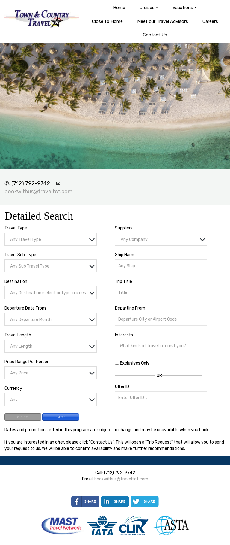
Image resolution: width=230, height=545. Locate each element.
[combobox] (50, 239)
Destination (15, 281)
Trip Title (123, 281)
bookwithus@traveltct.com (38, 191)
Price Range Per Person (26, 361)
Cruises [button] (147, 7)
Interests (124, 335)
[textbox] (52, 239)
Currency (13, 388)
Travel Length (17, 335)
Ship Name (125, 254)
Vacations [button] (182, 7)
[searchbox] (162, 345)
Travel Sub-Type (20, 254)
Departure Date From (25, 308)
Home (119, 7)
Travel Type (15, 228)
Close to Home (107, 21)
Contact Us (155, 35)
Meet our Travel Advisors (162, 21)
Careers (210, 21)
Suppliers (124, 228)
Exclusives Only (134, 363)
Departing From (130, 308)
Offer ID (122, 386)
